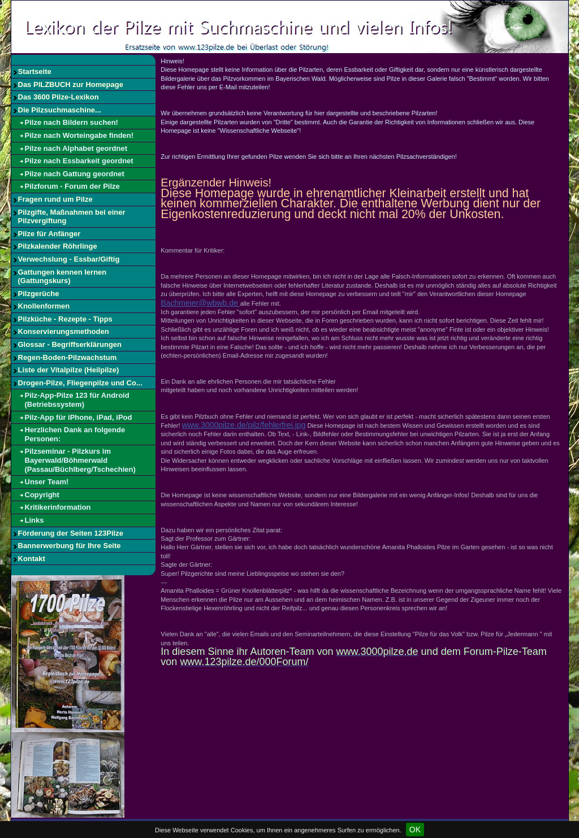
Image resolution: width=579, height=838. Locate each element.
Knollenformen (44, 306)
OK (415, 829)
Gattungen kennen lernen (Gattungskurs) (62, 276)
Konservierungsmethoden (63, 331)
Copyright (42, 494)
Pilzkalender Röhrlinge (57, 246)
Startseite (34, 71)
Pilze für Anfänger (49, 233)
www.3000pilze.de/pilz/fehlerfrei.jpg (244, 424)
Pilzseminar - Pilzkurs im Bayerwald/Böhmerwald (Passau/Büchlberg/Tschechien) (80, 460)
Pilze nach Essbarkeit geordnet (79, 161)
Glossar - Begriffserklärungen (70, 344)
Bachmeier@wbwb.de (200, 302)
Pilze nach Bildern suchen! (71, 122)
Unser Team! (47, 481)
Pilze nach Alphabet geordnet (76, 148)
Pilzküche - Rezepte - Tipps (65, 319)
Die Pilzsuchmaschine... (59, 110)
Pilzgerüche (38, 293)
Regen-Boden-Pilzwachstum (67, 357)
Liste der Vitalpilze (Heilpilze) (68, 370)
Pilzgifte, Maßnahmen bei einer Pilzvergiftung (72, 216)
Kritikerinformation (58, 507)
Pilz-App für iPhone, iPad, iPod (78, 417)
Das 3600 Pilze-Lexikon (58, 97)
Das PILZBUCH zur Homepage (70, 84)
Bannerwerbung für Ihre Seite (69, 545)
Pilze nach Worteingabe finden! (79, 135)
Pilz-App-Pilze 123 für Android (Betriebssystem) (77, 400)
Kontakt (31, 558)
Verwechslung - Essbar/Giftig (69, 259)
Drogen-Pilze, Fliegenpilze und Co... (80, 383)
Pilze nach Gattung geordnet (74, 174)
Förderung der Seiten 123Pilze (70, 533)
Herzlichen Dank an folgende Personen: (75, 434)
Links (34, 520)
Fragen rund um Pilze (55, 199)
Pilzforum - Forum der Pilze (72, 186)
